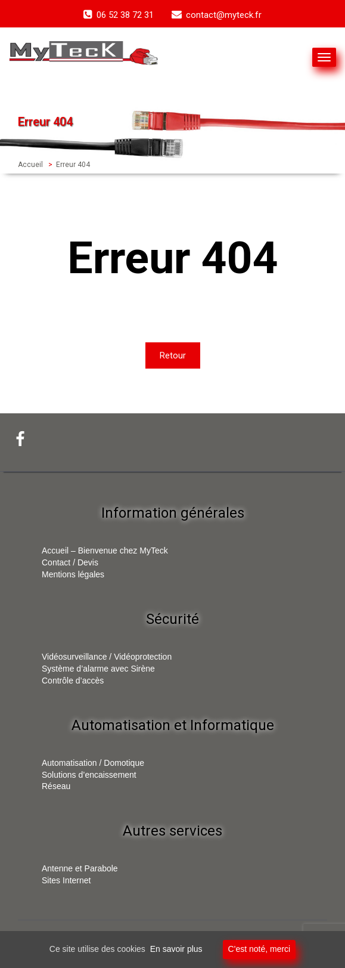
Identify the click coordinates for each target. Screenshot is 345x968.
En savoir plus (176, 949)
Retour (173, 355)
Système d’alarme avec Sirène (98, 668)
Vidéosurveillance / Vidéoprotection (107, 656)
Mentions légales (73, 574)
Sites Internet (66, 880)
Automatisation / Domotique (93, 763)
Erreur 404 (73, 164)
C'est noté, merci (259, 949)
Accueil (30, 164)
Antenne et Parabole (80, 868)
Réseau (56, 786)
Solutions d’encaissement (89, 775)
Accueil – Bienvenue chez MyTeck (105, 550)
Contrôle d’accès (73, 680)
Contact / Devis (70, 562)
